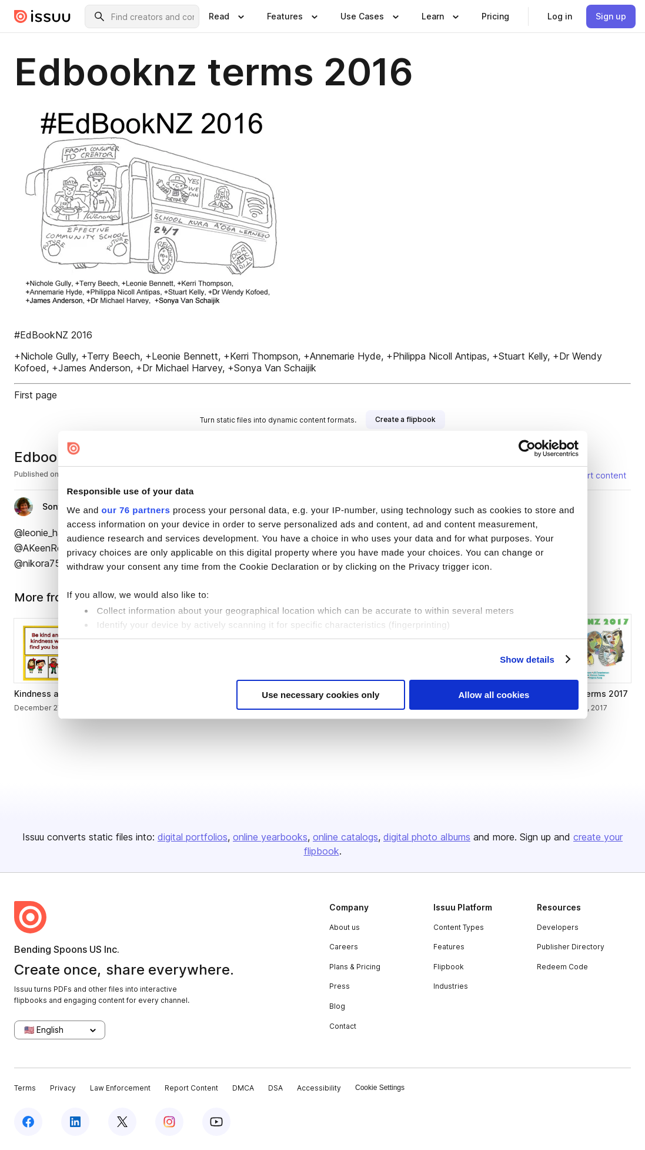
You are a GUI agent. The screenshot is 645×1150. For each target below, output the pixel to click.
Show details (527, 659)
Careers (343, 946)
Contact (342, 1026)
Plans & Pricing (354, 966)
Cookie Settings (380, 1087)
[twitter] (122, 1122)
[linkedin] (75, 1122)
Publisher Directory (570, 946)
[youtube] (216, 1122)
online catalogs (345, 837)
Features (448, 946)
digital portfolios (193, 837)
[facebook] (28, 1122)
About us (344, 927)
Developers (558, 927)
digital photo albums (426, 837)
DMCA (243, 1087)
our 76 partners (136, 509)
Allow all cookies (494, 695)
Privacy (63, 1087)
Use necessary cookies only (320, 695)
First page (35, 395)
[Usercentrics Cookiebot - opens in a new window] (527, 448)
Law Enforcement (120, 1087)
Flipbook (448, 966)
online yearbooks (270, 837)
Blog (337, 1006)
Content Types (458, 927)
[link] (495, 16)
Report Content (191, 1087)
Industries (450, 986)
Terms (25, 1087)
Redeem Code (562, 966)
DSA (275, 1087)
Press (339, 986)
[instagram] (169, 1122)
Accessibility (319, 1087)
